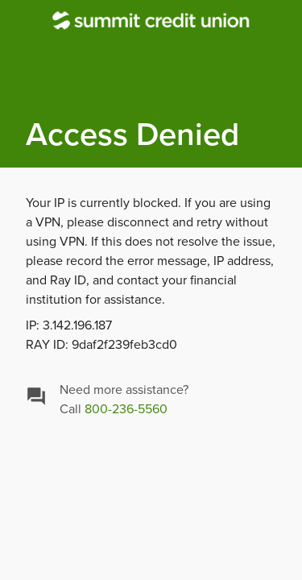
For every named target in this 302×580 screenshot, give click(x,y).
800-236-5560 (126, 409)
